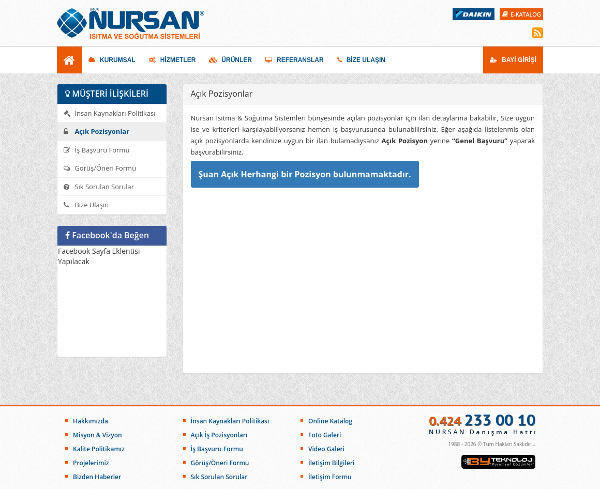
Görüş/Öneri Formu (100, 168)
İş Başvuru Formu (96, 150)
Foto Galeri (324, 435)
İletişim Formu (330, 476)
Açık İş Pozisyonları (219, 435)
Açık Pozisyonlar (96, 131)
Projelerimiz (91, 463)
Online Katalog (330, 421)
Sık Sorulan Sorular (99, 186)
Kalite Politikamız (99, 449)
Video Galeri (326, 449)
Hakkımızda (90, 421)
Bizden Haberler (97, 476)
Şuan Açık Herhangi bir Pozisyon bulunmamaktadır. (305, 174)
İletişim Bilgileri (331, 463)
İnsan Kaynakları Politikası (110, 113)
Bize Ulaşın (86, 204)
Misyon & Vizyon (97, 435)
